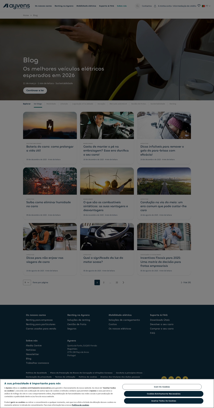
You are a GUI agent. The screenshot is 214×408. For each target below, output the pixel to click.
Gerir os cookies (162, 387)
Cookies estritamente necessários (163, 394)
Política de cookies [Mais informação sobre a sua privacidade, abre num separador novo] (80, 405)
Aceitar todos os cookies (163, 401)
